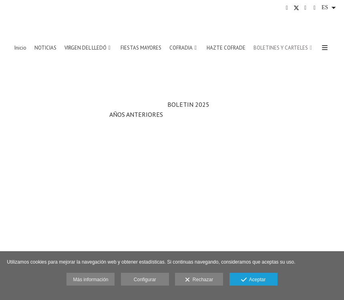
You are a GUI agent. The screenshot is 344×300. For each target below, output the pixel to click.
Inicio (20, 48)
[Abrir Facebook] (287, 8)
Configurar (145, 279)
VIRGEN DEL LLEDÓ (85, 48)
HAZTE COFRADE (226, 48)
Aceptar (253, 280)
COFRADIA (181, 48)
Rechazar (199, 280)
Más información (90, 279)
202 (200, 104)
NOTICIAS (45, 48)
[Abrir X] (296, 8)
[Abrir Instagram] (306, 8)
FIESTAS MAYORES (141, 48)
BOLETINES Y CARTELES (280, 48)
